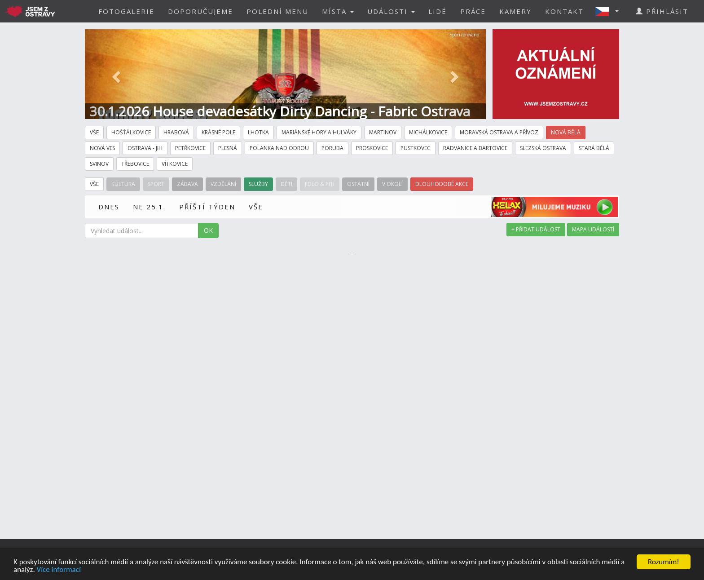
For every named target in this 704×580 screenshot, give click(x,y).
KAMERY (515, 11)
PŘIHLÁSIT (662, 11)
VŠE (256, 206)
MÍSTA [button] (338, 11)
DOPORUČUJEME (200, 11)
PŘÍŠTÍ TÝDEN (207, 206)
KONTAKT (564, 11)
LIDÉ (437, 11)
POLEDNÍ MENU (277, 11)
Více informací (59, 570)
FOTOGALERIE (126, 11)
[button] (609, 11)
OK (208, 230)
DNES (108, 206)
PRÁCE (473, 11)
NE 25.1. (149, 206)
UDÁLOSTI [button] (391, 11)
